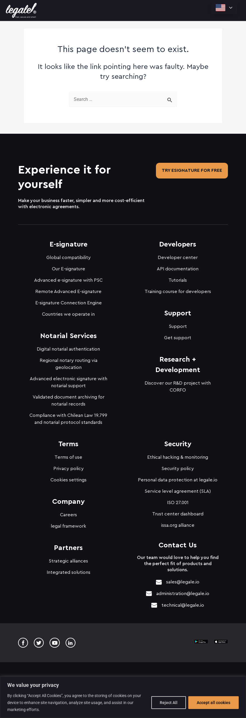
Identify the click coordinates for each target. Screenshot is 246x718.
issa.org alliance (177, 523)
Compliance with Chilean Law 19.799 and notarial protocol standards (68, 417)
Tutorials (177, 278)
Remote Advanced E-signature (68, 289)
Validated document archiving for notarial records (68, 399)
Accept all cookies (213, 702)
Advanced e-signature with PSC (68, 278)
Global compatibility (68, 255)
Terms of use (68, 455)
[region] (123, 697)
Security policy (177, 467)
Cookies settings (68, 478)
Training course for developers (178, 289)
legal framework (68, 524)
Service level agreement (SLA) (178, 489)
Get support (177, 336)
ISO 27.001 (178, 501)
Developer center (178, 255)
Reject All (169, 702)
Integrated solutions (68, 570)
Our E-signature (68, 267)
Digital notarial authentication (68, 347)
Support (178, 324)
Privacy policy (68, 467)
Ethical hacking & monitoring (177, 455)
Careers (68, 513)
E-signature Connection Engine (68, 301)
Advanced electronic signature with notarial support (68, 380)
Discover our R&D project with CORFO (178, 385)
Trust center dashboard (177, 512)
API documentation (177, 267)
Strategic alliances (68, 559)
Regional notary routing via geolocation (68, 362)
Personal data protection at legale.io (177, 478)
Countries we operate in (68, 312)
